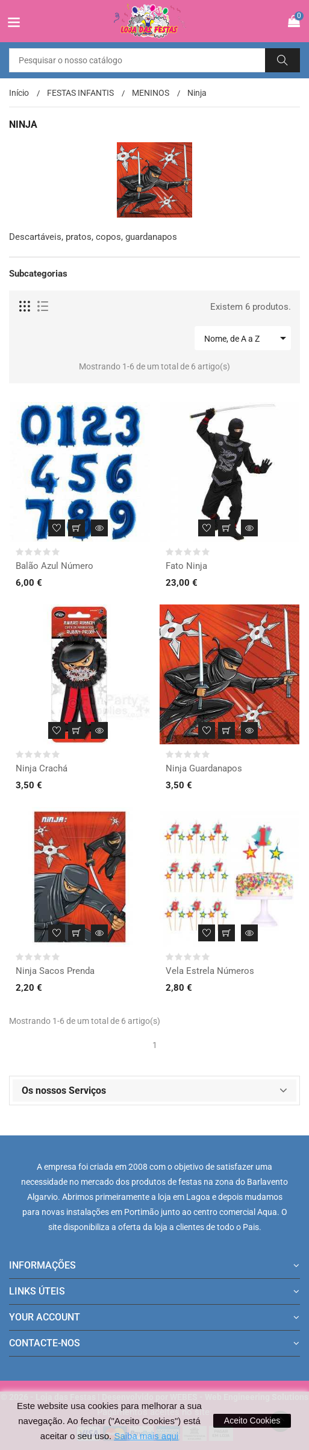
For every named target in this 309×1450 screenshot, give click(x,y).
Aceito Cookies (252, 1420)
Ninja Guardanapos (204, 768)
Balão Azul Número (54, 565)
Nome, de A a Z (247, 338)
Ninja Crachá (41, 768)
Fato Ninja (186, 565)
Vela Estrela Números (210, 970)
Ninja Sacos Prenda (55, 970)
